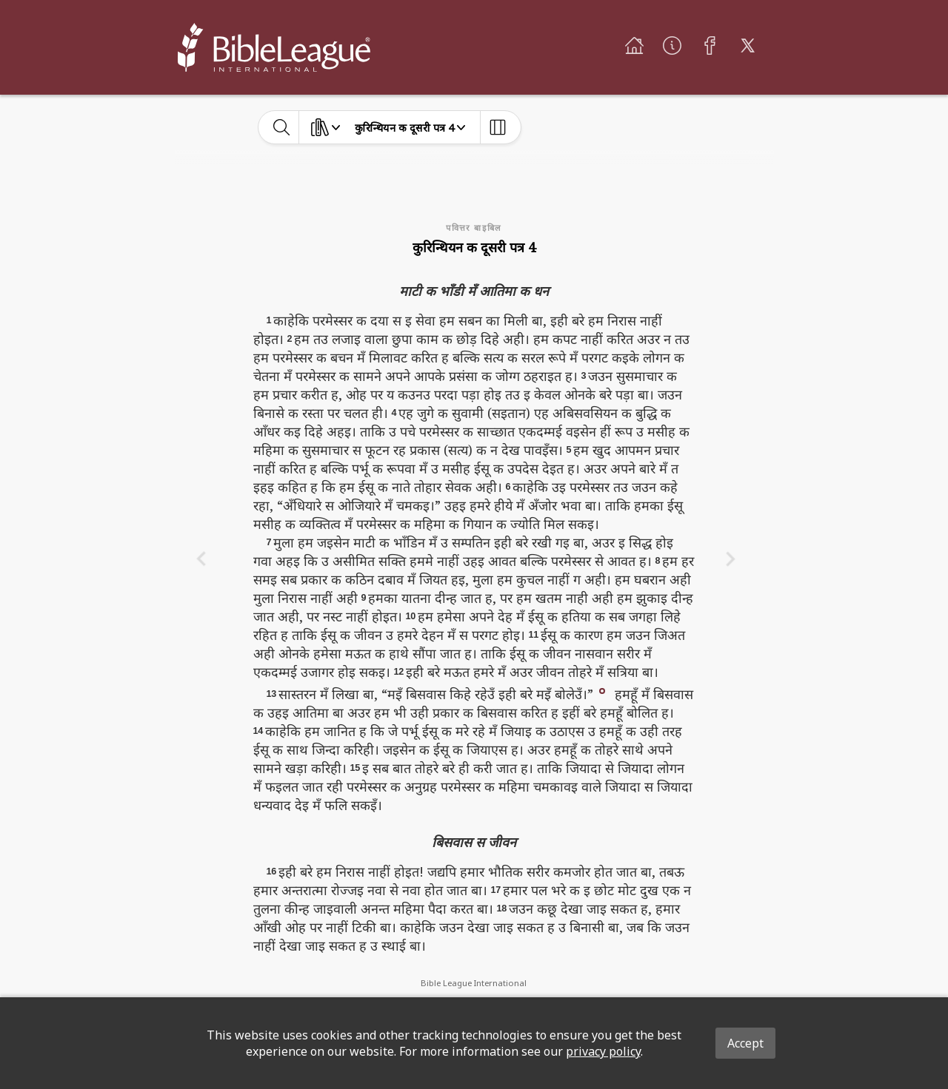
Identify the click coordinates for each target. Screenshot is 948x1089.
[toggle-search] (281, 127)
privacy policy (603, 1051)
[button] (602, 690)
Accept (745, 1043)
